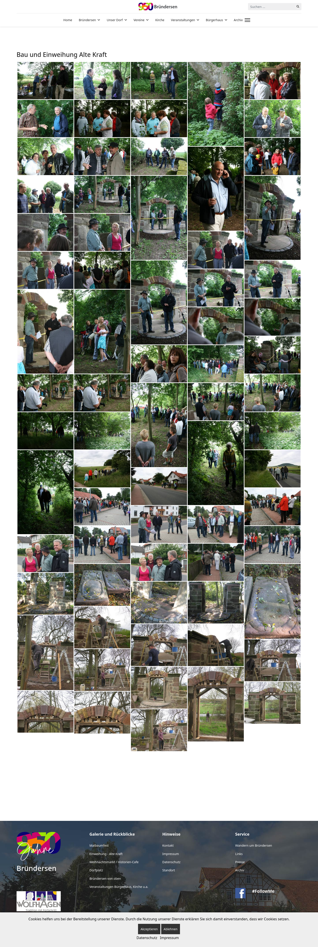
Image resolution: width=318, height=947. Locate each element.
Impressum (170, 854)
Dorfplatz (96, 870)
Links (239, 854)
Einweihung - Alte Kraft (106, 854)
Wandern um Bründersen (253, 845)
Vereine (139, 20)
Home (67, 20)
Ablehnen (171, 929)
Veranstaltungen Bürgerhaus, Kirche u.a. (118, 887)
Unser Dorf (115, 20)
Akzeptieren (149, 929)
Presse (240, 862)
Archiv (238, 20)
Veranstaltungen (183, 20)
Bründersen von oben (105, 878)
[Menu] (246, 20)
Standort (168, 870)
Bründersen (87, 20)
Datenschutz (171, 862)
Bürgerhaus (214, 20)
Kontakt (168, 845)
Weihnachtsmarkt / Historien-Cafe (113, 862)
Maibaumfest (99, 845)
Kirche (159, 20)
